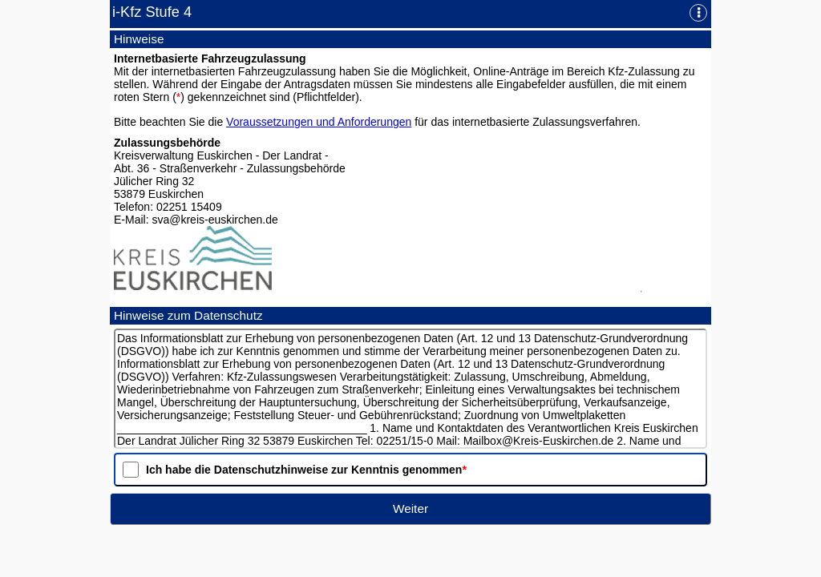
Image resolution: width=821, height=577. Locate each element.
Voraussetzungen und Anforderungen (318, 121)
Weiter (410, 508)
